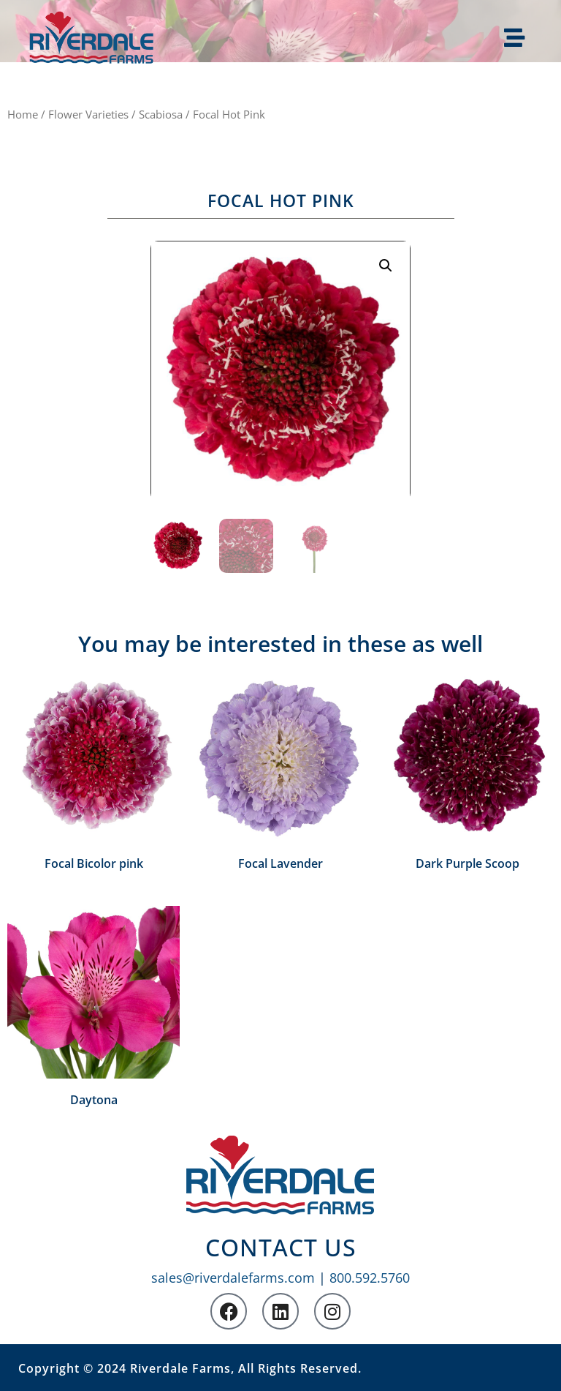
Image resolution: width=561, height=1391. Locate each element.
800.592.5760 (369, 1277)
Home (22, 114)
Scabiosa (161, 114)
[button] (386, 265)
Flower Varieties (88, 114)
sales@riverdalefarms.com (233, 1277)
